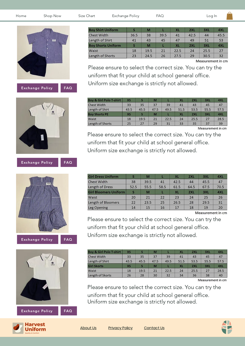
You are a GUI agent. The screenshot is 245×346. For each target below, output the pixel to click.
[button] (229, 16)
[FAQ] (69, 87)
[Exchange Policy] (37, 87)
